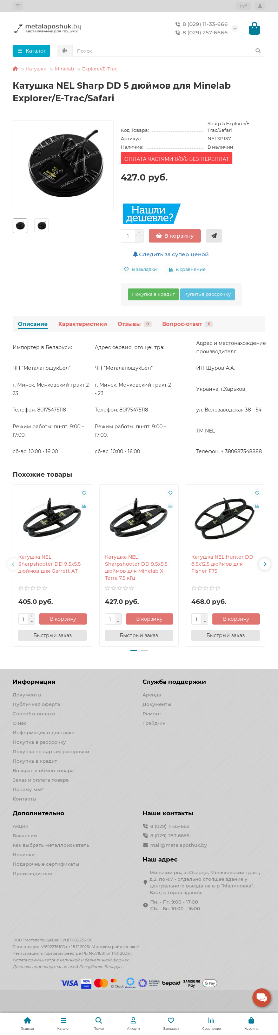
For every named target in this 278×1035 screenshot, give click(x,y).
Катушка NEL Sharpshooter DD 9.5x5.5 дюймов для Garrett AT (49, 564)
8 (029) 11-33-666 (200, 24)
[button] (13, 565)
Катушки (36, 69)
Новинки (24, 855)
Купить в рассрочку (207, 295)
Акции (20, 827)
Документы (27, 695)
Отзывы (135, 324)
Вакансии (25, 836)
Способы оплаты (34, 714)
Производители (32, 874)
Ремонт (152, 714)
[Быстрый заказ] (214, 236)
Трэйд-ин (154, 724)
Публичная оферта (36, 705)
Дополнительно (38, 813)
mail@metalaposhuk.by (178, 846)
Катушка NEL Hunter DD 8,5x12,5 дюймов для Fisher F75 (222, 564)
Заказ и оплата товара (41, 780)
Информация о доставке (43, 733)
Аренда (152, 695)
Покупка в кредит (153, 295)
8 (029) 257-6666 (200, 33)
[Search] (169, 51)
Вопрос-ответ (187, 324)
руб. (244, 6)
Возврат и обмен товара (43, 771)
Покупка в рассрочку (39, 742)
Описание (33, 324)
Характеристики (82, 324)
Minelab (64, 69)
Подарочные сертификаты (46, 864)
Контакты (25, 799)
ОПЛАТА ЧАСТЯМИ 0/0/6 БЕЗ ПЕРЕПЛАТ (176, 160)
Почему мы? (28, 790)
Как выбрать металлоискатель (51, 846)
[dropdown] (18, 6)
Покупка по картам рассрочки (51, 752)
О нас (20, 724)
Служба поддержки (174, 682)
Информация (34, 682)
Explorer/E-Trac (99, 69)
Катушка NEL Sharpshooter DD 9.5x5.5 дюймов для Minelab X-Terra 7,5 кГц (136, 568)
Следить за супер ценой (171, 255)
